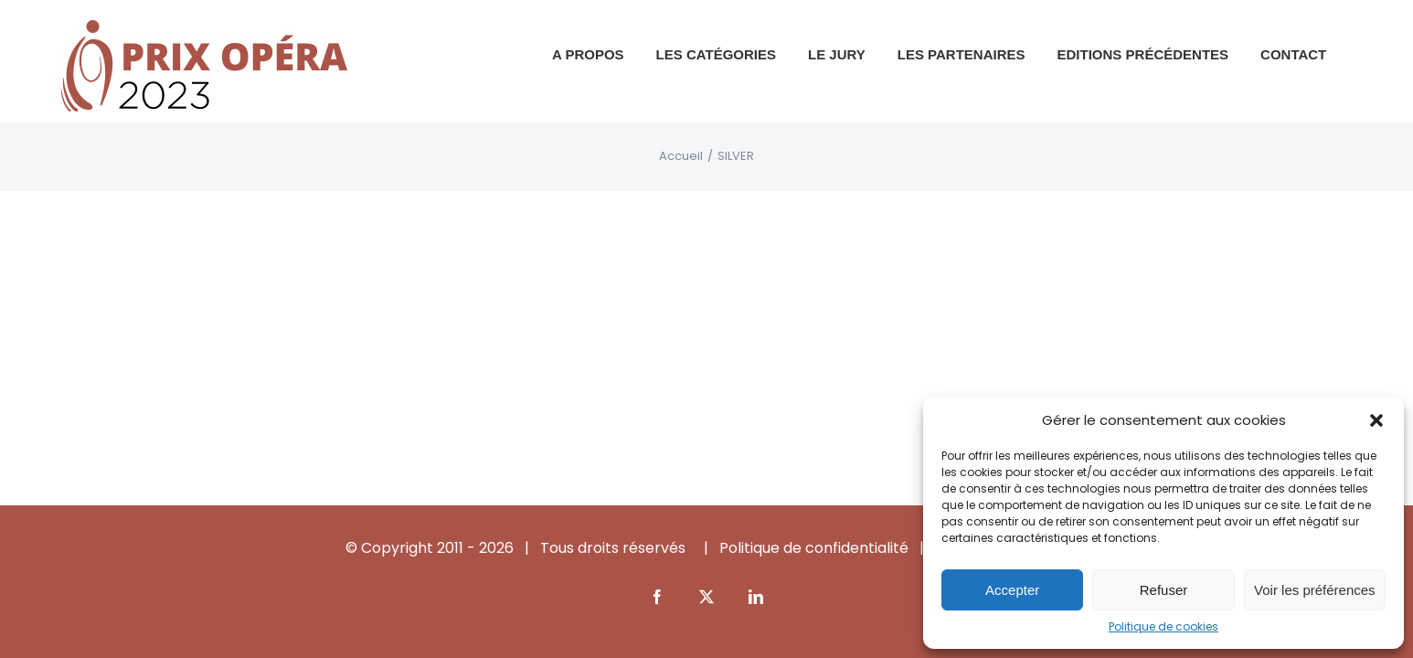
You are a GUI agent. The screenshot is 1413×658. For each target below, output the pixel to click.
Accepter (1012, 590)
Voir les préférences (1315, 590)
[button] (1376, 420)
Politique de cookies (1163, 627)
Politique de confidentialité (813, 547)
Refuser (1164, 590)
